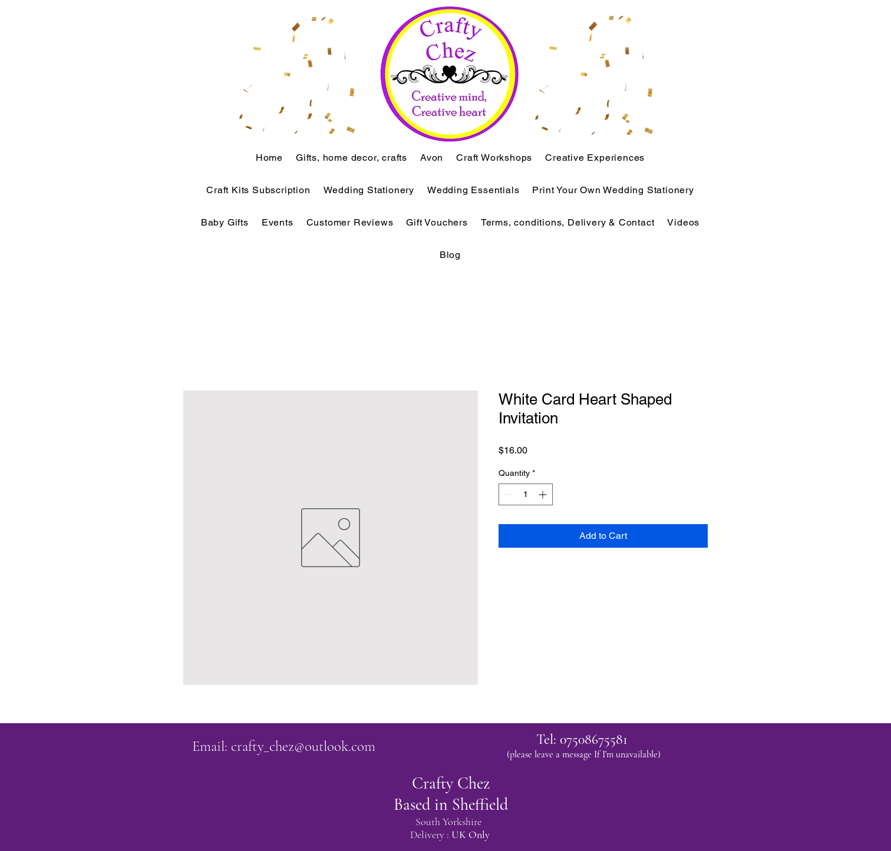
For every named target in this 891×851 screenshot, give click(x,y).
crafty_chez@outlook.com (303, 746)
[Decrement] (507, 494)
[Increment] (543, 494)
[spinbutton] (525, 494)
